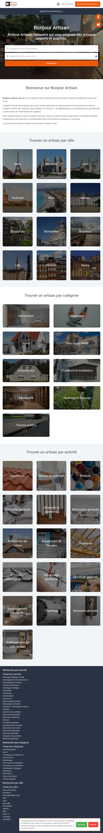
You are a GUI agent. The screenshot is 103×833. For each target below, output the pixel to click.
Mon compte (67, 4)
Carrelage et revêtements (13, 743)
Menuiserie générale (11, 705)
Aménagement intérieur (12, 669)
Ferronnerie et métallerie (13, 751)
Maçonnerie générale (11, 702)
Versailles (7, 807)
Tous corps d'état (10, 764)
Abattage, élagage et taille (13, 664)
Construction (8, 745)
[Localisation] (28, 48)
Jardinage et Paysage (12, 756)
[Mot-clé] (28, 41)
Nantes (6, 797)
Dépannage (7, 748)
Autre (5, 740)
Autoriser (81, 825)
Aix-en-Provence (9, 778)
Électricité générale (10, 727)
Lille (4, 786)
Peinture (6, 708)
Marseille (6, 791)
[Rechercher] (55, 48)
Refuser (93, 825)
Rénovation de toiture (12, 716)
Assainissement (9, 737)
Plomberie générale (11, 710)
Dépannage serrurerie (12, 690)
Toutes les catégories (13, 734)
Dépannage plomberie (12, 688)
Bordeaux (7, 781)
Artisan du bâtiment (11, 672)
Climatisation (8, 682)
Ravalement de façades (12, 713)
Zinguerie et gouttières (12, 724)
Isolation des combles (12, 700)
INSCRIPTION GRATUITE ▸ (88, 4)
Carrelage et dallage (11, 674)
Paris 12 (6, 802)
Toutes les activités (12, 661)
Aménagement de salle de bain (15, 666)
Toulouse (6, 805)
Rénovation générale (11, 718)
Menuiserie (7, 759)
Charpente (7, 677)
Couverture (7, 685)
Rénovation (7, 761)
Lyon (5, 789)
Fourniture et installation (13, 753)
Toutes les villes (10, 775)
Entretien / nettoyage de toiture (16, 693)
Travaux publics (9, 767)
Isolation (6, 697)
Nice (4, 799)
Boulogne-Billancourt (11, 783)
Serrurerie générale (10, 721)
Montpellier (7, 794)
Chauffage (7, 680)
